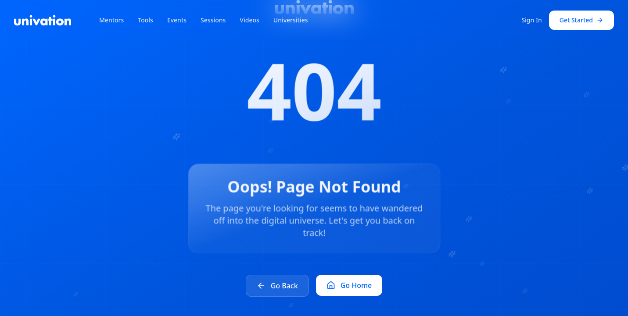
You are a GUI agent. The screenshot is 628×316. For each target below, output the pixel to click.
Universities (290, 20)
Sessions (213, 20)
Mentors (111, 20)
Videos (249, 20)
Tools (145, 20)
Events (177, 20)
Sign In (531, 20)
